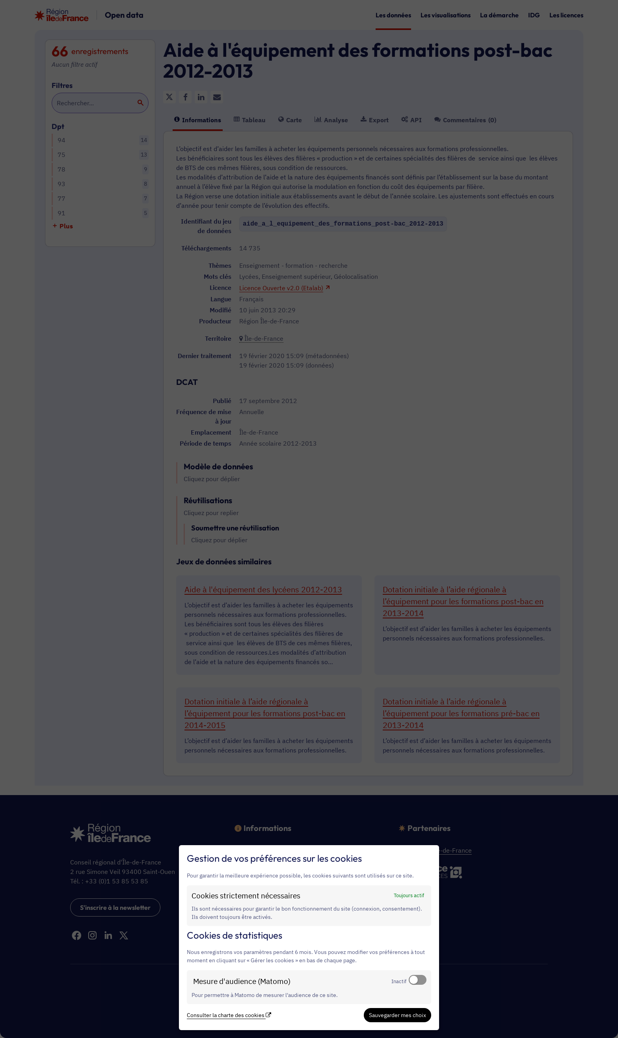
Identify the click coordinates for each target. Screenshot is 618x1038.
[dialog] (309, 937)
